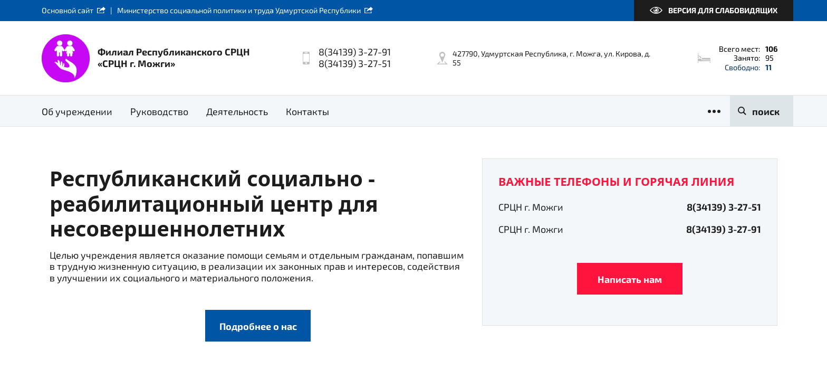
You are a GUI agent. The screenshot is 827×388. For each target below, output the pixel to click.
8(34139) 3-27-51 (724, 207)
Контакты (307, 111)
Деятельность (237, 111)
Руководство (159, 111)
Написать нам (630, 279)
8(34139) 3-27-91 (723, 229)
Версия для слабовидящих (722, 10)
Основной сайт (67, 10)
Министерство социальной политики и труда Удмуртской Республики (239, 10)
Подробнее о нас (258, 326)
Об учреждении (77, 111)
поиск (766, 111)
